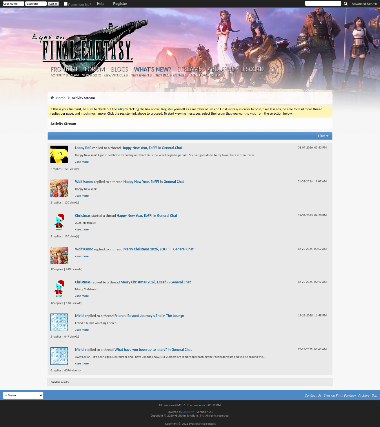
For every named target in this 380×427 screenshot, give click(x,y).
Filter (321, 136)
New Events (140, 75)
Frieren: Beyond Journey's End (137, 316)
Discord (252, 69)
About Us (221, 69)
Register (120, 4)
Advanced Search (364, 4)
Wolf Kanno (84, 181)
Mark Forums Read (206, 75)
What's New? (153, 69)
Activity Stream (64, 75)
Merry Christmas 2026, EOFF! (146, 249)
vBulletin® (189, 412)
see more (83, 162)
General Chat (172, 148)
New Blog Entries (170, 75)
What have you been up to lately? (140, 349)
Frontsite (64, 69)
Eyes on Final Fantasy (340, 395)
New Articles (116, 75)
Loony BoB (83, 148)
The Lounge (175, 316)
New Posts (91, 75)
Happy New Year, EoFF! (139, 148)
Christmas (82, 215)
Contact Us (313, 395)
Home (61, 98)
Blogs (119, 69)
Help (100, 4)
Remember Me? (77, 4)
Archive (364, 395)
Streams (189, 69)
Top (374, 395)
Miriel (79, 316)
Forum (95, 69)
